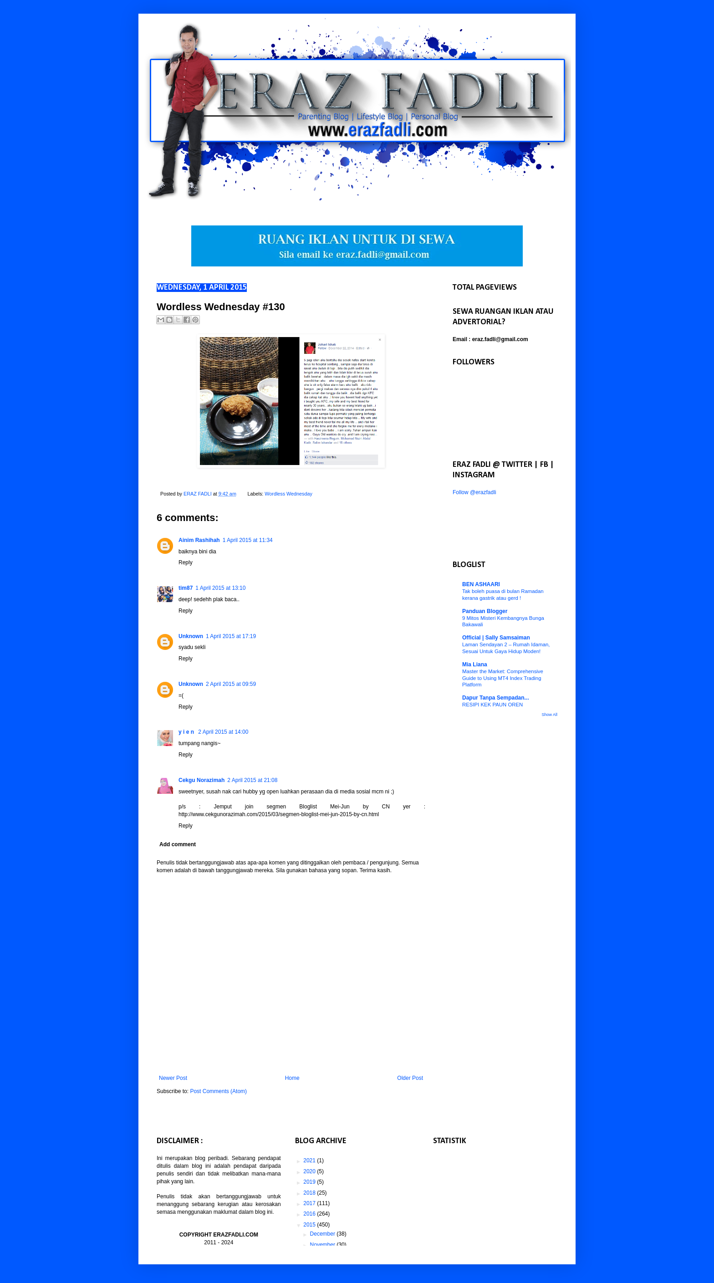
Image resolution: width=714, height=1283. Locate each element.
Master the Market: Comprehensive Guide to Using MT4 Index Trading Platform (502, 678)
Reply (185, 562)
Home (292, 1078)
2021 (310, 1160)
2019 (310, 1182)
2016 (310, 1214)
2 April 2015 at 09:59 (231, 684)
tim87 (185, 588)
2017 (310, 1203)
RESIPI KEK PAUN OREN (492, 704)
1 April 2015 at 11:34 (248, 540)
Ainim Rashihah (199, 540)
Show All (549, 714)
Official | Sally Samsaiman (496, 637)
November (323, 1245)
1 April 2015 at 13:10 (220, 588)
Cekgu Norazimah (201, 780)
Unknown (190, 636)
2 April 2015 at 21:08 (252, 780)
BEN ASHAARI (481, 584)
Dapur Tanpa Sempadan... (495, 698)
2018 (310, 1193)
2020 (310, 1171)
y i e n (186, 732)
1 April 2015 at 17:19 (231, 636)
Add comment (177, 844)
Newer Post (173, 1078)
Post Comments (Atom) (218, 1091)
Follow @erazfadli (474, 492)
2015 (310, 1225)
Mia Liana (474, 664)
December (323, 1234)
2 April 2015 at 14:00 (223, 732)
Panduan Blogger (484, 611)
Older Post (410, 1078)
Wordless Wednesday (288, 493)
